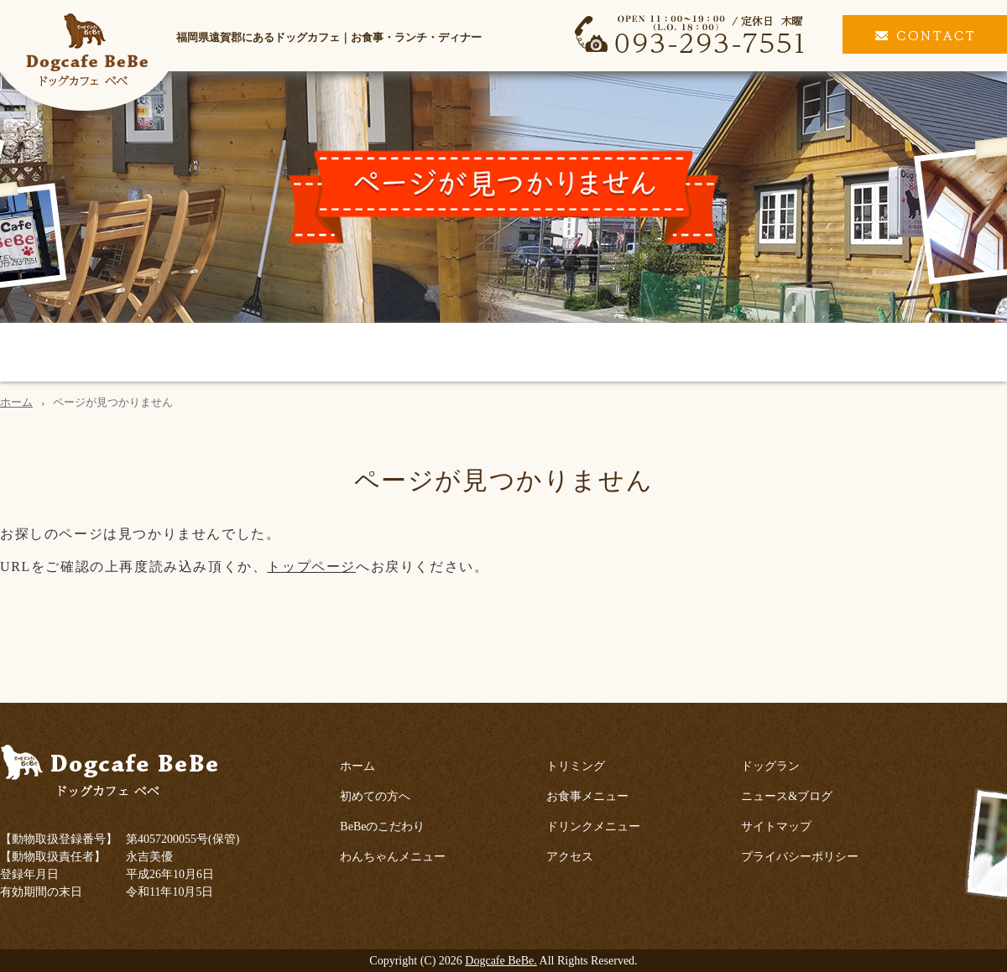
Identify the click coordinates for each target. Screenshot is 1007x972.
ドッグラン (956, 354)
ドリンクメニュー (728, 354)
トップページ (311, 566)
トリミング (470, 354)
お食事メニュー (589, 354)
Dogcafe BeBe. (501, 960)
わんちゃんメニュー (340, 354)
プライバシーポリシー (799, 856)
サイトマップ (776, 826)
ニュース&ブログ (786, 796)
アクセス (853, 354)
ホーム (16, 402)
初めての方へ (62, 354)
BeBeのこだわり (193, 354)
